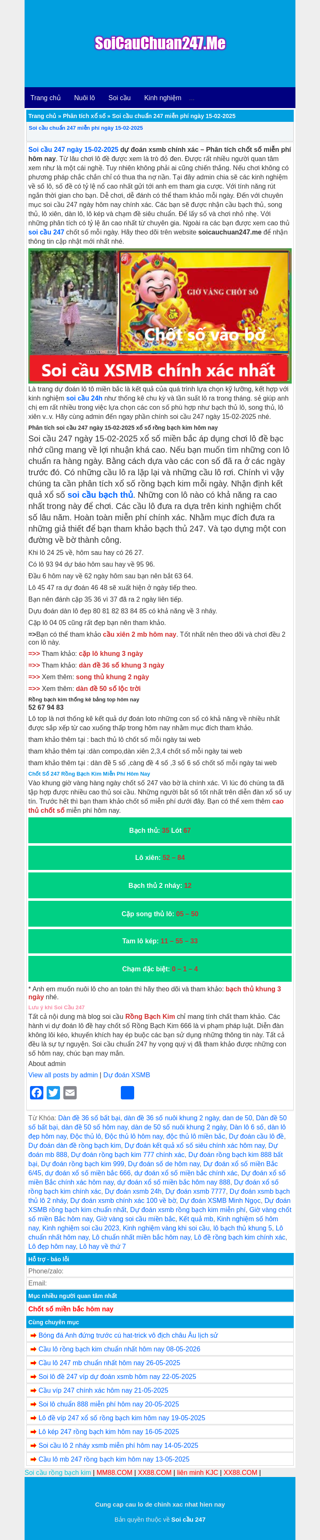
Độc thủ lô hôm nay (133, 1136)
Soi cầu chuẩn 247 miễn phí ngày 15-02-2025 (86, 128)
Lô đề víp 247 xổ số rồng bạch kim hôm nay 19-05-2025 (121, 1418)
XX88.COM (155, 1472)
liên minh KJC (197, 1472)
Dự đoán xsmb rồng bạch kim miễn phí (187, 1209)
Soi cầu (119, 97)
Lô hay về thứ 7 (103, 1246)
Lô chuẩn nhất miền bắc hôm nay (141, 1237)
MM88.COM (114, 1472)
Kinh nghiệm (162, 97)
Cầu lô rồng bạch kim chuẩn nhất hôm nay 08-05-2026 (119, 1349)
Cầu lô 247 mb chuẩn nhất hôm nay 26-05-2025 (109, 1362)
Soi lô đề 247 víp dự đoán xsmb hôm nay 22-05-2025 (117, 1376)
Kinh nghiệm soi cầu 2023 (80, 1228)
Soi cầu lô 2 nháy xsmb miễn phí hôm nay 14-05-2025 (118, 1445)
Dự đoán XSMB (126, 1075)
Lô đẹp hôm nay (52, 1246)
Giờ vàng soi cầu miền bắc (135, 1218)
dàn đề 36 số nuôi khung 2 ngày (171, 1118)
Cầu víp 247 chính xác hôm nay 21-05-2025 (103, 1390)
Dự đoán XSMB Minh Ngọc (220, 1200)
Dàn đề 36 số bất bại (89, 1118)
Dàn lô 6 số (247, 1127)
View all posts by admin (63, 1075)
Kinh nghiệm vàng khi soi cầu (166, 1228)
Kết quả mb (196, 1218)
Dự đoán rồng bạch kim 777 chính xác (128, 1154)
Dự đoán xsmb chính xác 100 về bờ (123, 1200)
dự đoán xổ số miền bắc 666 (88, 1173)
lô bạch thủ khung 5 (242, 1228)
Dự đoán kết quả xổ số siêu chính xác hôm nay (195, 1145)
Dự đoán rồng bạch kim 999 (82, 1163)
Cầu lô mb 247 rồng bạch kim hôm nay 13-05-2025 (113, 1459)
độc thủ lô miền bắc (195, 1136)
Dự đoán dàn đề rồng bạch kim (74, 1145)
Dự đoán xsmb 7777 (195, 1191)
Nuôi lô (84, 97)
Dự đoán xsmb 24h (133, 1191)
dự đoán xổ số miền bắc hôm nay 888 (173, 1182)
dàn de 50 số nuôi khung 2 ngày (178, 1127)
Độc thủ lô (85, 1136)
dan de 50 (237, 1118)
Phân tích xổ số (84, 116)
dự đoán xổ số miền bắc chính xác (185, 1173)
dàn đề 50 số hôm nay (95, 1127)
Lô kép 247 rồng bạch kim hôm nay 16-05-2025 (108, 1431)
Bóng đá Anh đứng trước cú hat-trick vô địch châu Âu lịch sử (128, 1335)
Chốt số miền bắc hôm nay (70, 1309)
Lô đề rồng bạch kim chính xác (239, 1237)
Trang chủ (45, 97)
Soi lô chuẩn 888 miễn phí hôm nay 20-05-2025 (108, 1404)
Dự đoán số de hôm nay (164, 1163)
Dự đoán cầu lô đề (256, 1136)
